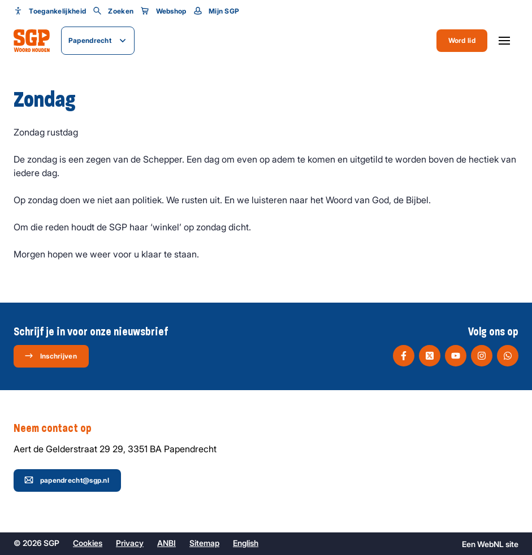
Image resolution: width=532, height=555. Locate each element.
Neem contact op (58, 428)
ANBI (166, 543)
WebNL (490, 544)
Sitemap (204, 543)
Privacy (130, 543)
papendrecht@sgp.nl (66, 479)
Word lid (461, 40)
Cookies (87, 543)
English (245, 543)
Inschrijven (50, 355)
